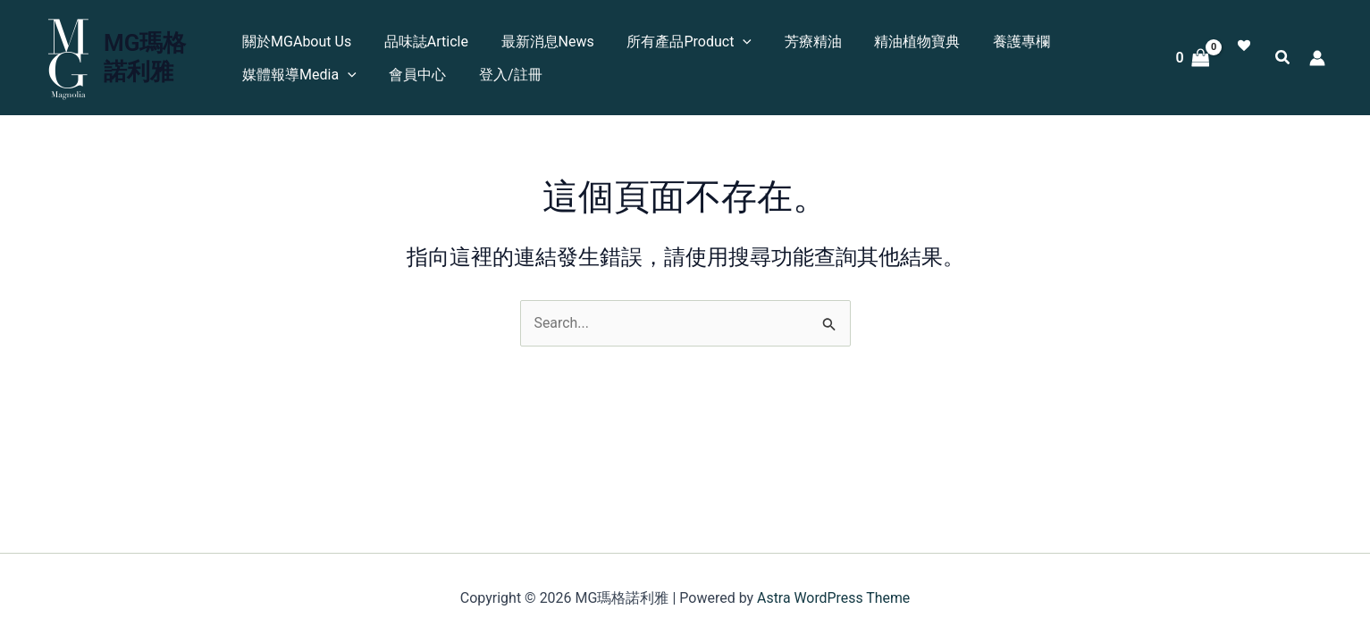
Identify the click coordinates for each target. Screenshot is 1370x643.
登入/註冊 (505, 74)
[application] (734, 41)
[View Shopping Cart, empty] (1192, 58)
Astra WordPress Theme (833, 597)
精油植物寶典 (899, 41)
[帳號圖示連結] (1317, 58)
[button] (1283, 59)
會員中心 (416, 74)
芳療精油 (799, 41)
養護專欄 (999, 41)
